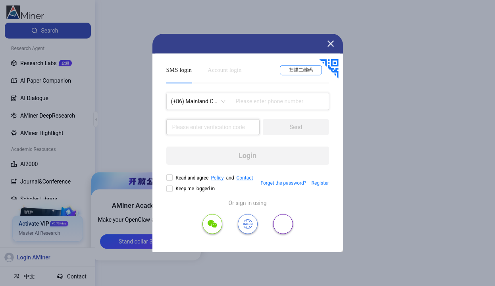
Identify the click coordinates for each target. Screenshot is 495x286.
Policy (217, 178)
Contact (244, 178)
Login (247, 155)
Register (320, 183)
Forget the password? (283, 183)
